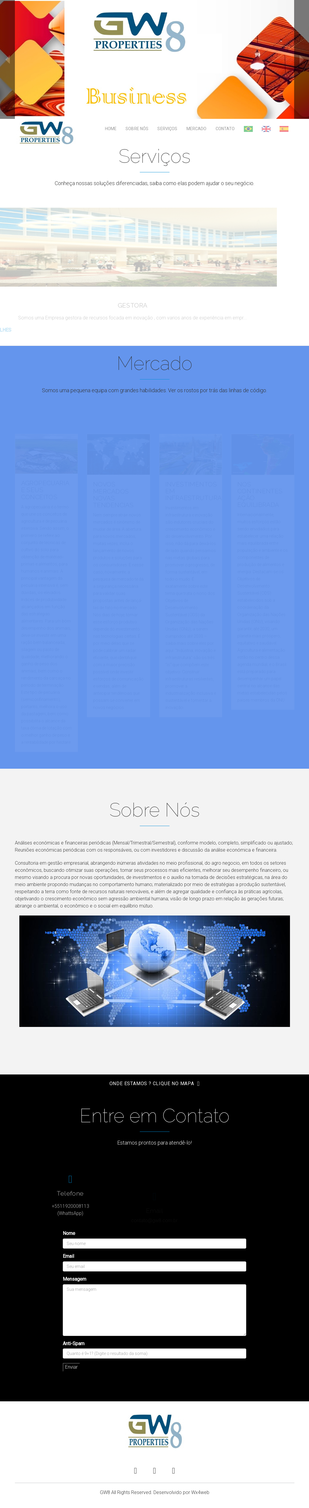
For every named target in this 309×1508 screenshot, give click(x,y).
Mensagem (74, 1279)
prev (7, 59)
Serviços (167, 128)
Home (111, 128)
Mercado (196, 128)
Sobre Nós (137, 128)
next (301, 59)
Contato (225, 128)
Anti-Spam (73, 1343)
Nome (69, 1233)
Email (68, 1256)
